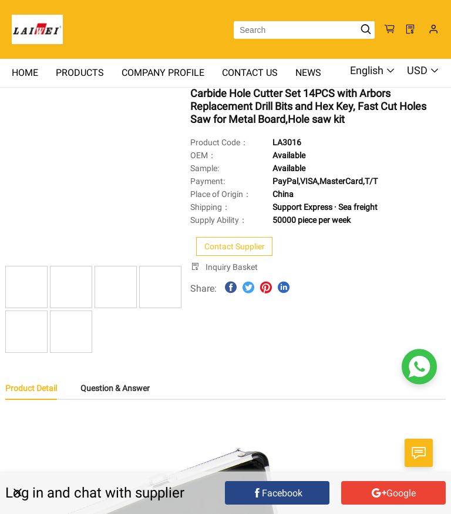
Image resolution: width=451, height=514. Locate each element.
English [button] (372, 70)
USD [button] (423, 70)
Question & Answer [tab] (115, 388)
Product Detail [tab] (31, 388)
